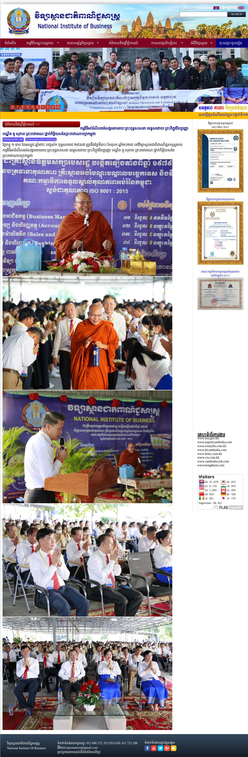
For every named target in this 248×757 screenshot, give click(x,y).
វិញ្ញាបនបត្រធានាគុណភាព (220, 199)
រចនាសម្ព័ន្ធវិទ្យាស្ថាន (80, 43)
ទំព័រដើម (10, 43)
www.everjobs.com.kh (212, 446)
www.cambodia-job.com (213, 461)
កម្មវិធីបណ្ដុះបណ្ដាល (39, 43)
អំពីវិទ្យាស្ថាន (199, 43)
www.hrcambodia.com (212, 450)
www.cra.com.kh (208, 457)
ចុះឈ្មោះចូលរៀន (230, 43)
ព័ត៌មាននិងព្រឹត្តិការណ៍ (123, 43)
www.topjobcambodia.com (215, 442)
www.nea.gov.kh (208, 438)
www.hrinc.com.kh (210, 454)
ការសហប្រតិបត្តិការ (164, 43)
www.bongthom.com (211, 465)
